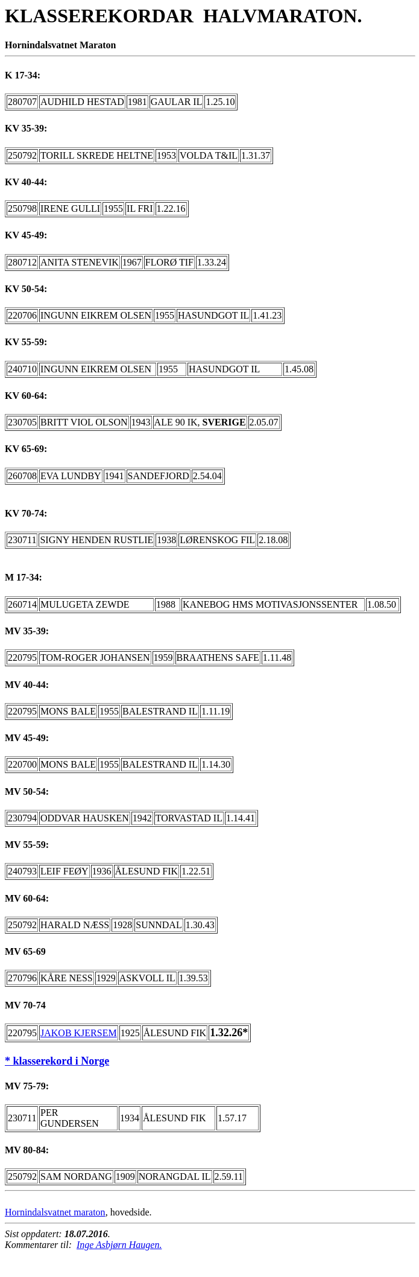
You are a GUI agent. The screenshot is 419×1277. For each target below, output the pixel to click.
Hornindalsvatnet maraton (55, 1212)
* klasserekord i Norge (57, 1061)
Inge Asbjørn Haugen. (119, 1245)
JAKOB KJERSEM (78, 1033)
